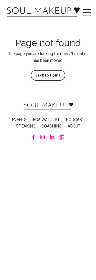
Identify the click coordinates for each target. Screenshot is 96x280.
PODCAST (75, 119)
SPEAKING (25, 126)
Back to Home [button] (48, 75)
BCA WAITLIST (46, 119)
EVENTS (19, 119)
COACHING (51, 126)
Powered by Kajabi (48, 150)
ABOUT (74, 126)
